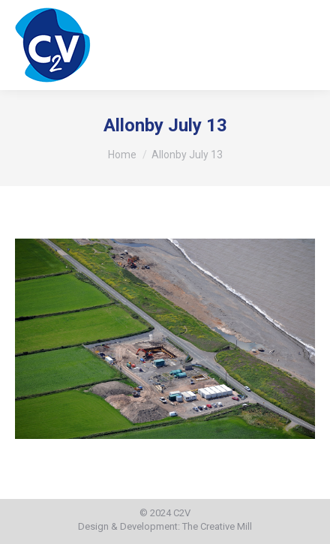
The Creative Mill (217, 526)
